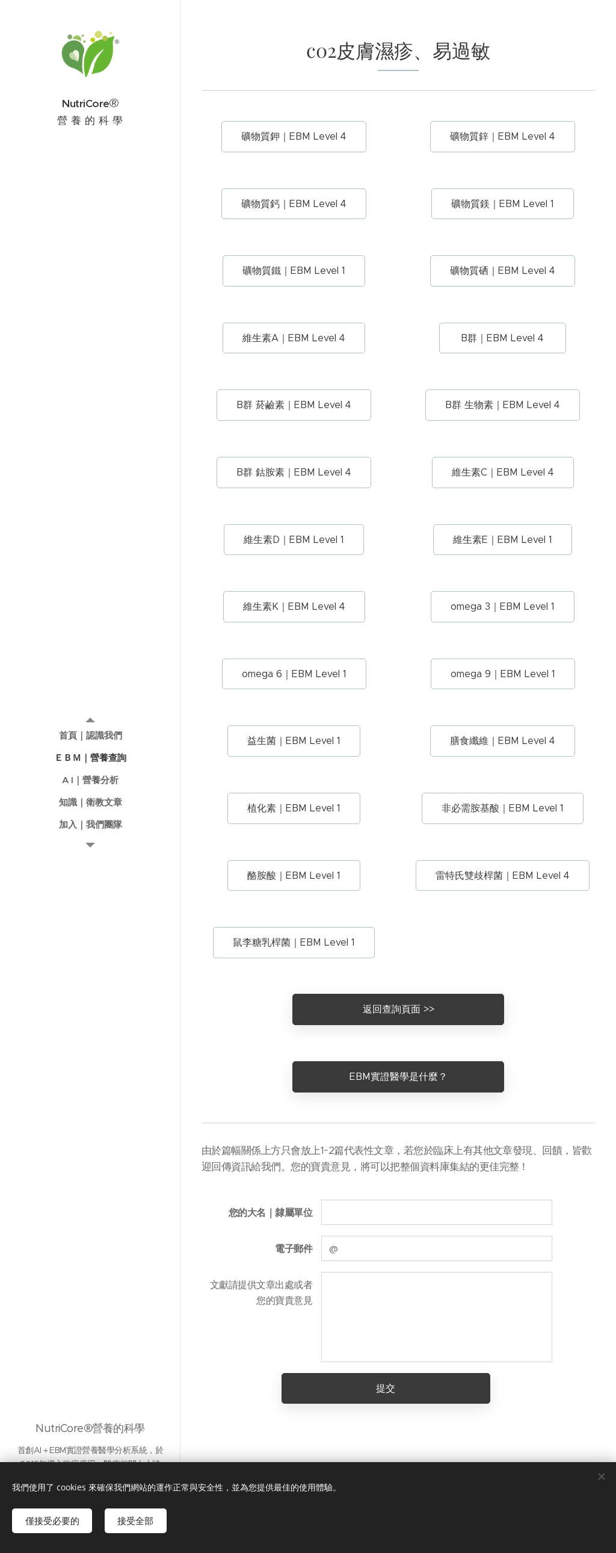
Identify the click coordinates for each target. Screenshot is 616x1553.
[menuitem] (90, 735)
